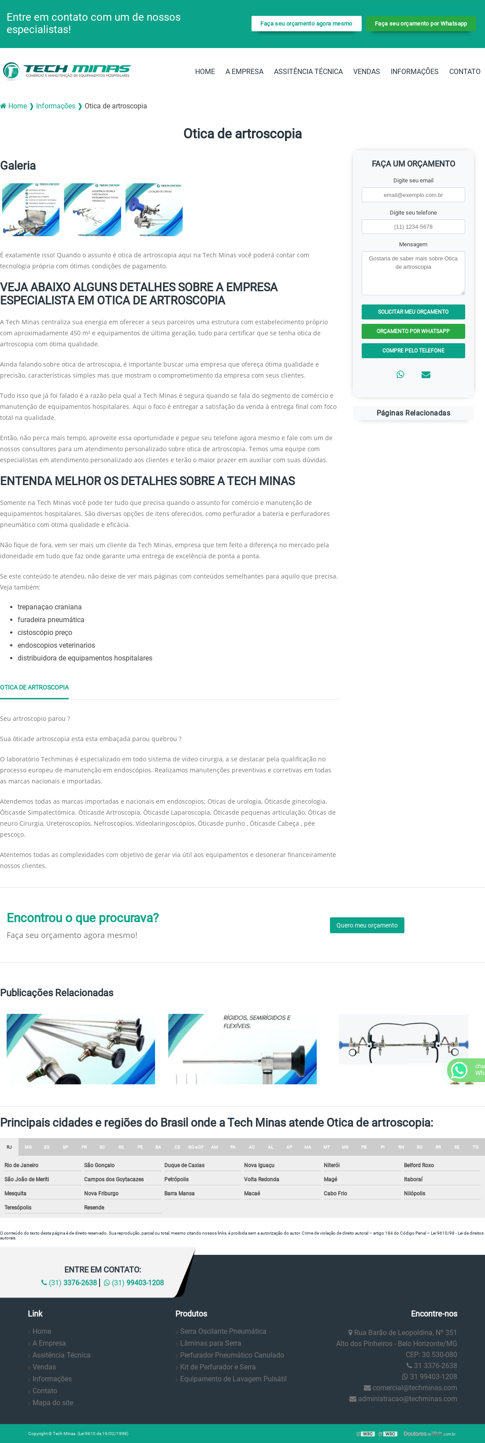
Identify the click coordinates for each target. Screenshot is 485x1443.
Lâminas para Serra (210, 1343)
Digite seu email (413, 180)
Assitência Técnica (308, 71)
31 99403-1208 (429, 1377)
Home (205, 71)
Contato (465, 71)
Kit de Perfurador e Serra (218, 1367)
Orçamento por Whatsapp (413, 331)
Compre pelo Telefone (413, 351)
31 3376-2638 (432, 1365)
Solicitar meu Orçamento (413, 312)
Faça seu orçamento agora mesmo (306, 23)
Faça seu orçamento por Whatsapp (421, 23)
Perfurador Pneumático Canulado (232, 1355)
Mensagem (413, 244)
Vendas (366, 71)
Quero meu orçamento (367, 925)
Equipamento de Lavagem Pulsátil (233, 1379)
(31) (69, 1283)
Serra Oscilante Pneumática (223, 1331)
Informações (415, 71)
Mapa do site (53, 1402)
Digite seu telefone (413, 212)
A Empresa (244, 71)
